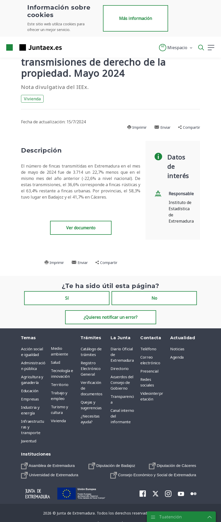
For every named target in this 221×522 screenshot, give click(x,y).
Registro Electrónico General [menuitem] (90, 368)
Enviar (162, 127)
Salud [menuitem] (55, 362)
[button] (176, 48)
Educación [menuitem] (29, 390)
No (154, 298)
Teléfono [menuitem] (148, 348)
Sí (67, 298)
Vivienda (32, 99)
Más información (135, 18)
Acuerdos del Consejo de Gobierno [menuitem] (122, 382)
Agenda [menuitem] (177, 357)
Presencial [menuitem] (149, 371)
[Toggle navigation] (69, 47)
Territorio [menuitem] (59, 384)
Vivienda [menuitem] (58, 420)
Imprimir (137, 127)
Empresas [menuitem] (30, 399)
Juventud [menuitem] (28, 440)
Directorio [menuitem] (120, 368)
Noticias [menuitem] (177, 348)
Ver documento (80, 228)
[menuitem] (48, 466)
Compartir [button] (189, 127)
